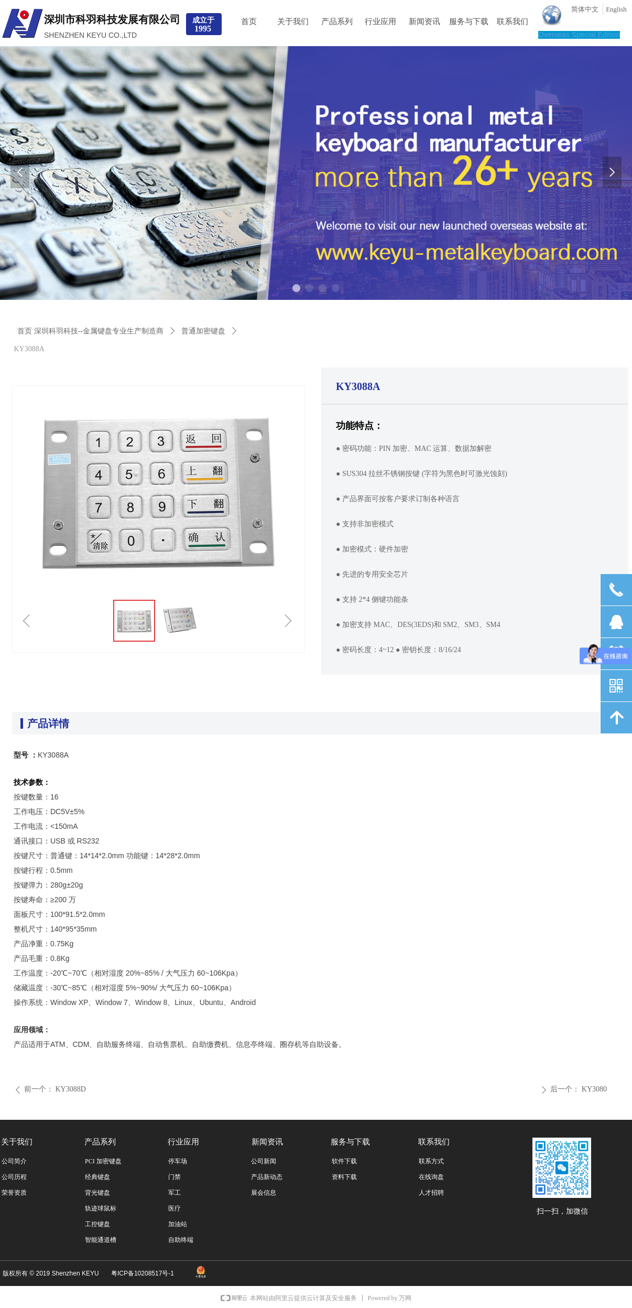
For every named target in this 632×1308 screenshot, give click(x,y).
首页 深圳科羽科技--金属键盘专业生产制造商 (90, 331)
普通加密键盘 (203, 331)
